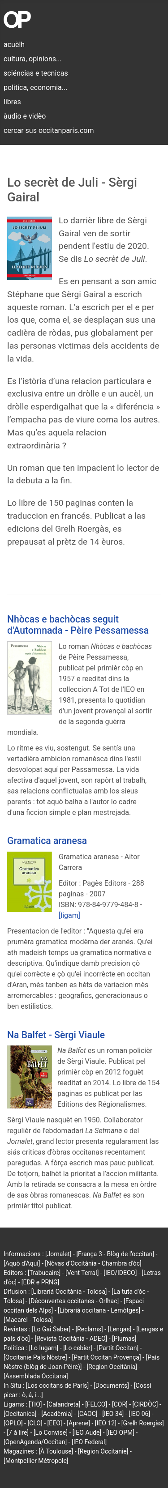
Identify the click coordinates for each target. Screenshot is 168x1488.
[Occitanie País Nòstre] (35, 1357)
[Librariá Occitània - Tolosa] (69, 1291)
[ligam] (69, 915)
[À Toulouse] (56, 1451)
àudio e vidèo (25, 116)
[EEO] (54, 1423)
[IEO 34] (113, 1413)
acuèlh (14, 44)
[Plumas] (124, 1338)
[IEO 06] (139, 1413)
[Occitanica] (20, 1413)
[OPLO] (13, 1423)
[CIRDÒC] (145, 1404)
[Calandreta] (63, 1404)
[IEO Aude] (87, 1432)
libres (12, 102)
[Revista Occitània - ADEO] (70, 1338)
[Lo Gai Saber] (51, 1329)
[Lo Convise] (51, 1432)
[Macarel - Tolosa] (28, 1319)
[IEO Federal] (89, 1441)
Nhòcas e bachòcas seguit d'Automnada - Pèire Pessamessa (78, 625)
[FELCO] (96, 1404)
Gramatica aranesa (47, 840)
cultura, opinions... (33, 59)
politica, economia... (35, 87)
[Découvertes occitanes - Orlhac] (74, 1301)
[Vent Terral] (82, 1272)
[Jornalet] (58, 1254)
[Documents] (111, 1385)
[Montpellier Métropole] (36, 1460)
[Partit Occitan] (118, 1348)
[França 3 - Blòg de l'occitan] (115, 1254)
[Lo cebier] (77, 1348)
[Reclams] (89, 1329)
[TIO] (35, 1404)
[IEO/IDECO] (120, 1272)
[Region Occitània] (111, 1366)
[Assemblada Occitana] (36, 1376)
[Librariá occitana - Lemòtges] (99, 1310)
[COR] (120, 1404)
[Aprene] (78, 1423)
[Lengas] (120, 1329)
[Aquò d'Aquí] (22, 1263)
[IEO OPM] (120, 1432)
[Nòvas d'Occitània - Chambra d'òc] (93, 1263)
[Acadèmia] (57, 1413)
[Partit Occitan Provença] (106, 1357)
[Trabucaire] (44, 1272)
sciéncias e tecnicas (36, 73)
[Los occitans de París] (57, 1385)
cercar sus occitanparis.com (49, 130)
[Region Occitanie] (103, 1451)
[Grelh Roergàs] (142, 1423)
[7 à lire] (18, 1432)
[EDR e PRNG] (41, 1282)
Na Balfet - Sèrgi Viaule (56, 1034)
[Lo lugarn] (44, 1348)
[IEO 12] (105, 1423)
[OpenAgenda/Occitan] (35, 1441)
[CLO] (34, 1423)
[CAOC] (87, 1413)
